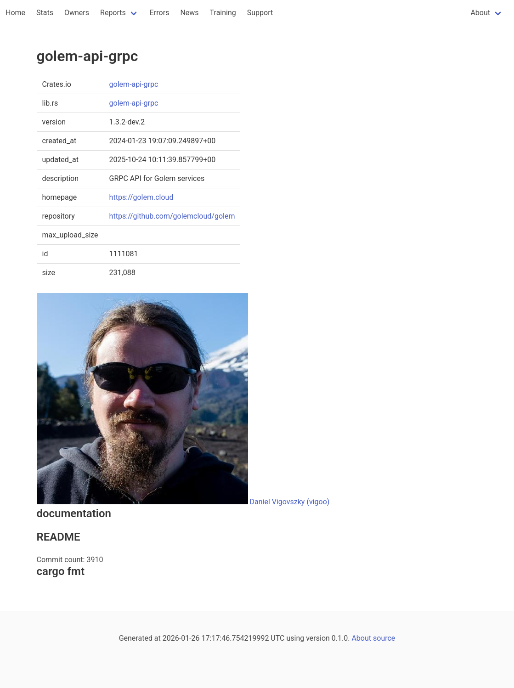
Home (15, 12)
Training (223, 12)
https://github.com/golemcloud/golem (172, 216)
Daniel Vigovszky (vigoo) (289, 501)
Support (260, 12)
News (189, 12)
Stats (44, 12)
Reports (113, 12)
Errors (159, 12)
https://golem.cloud (141, 197)
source (384, 638)
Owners (76, 12)
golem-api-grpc (133, 84)
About (480, 12)
